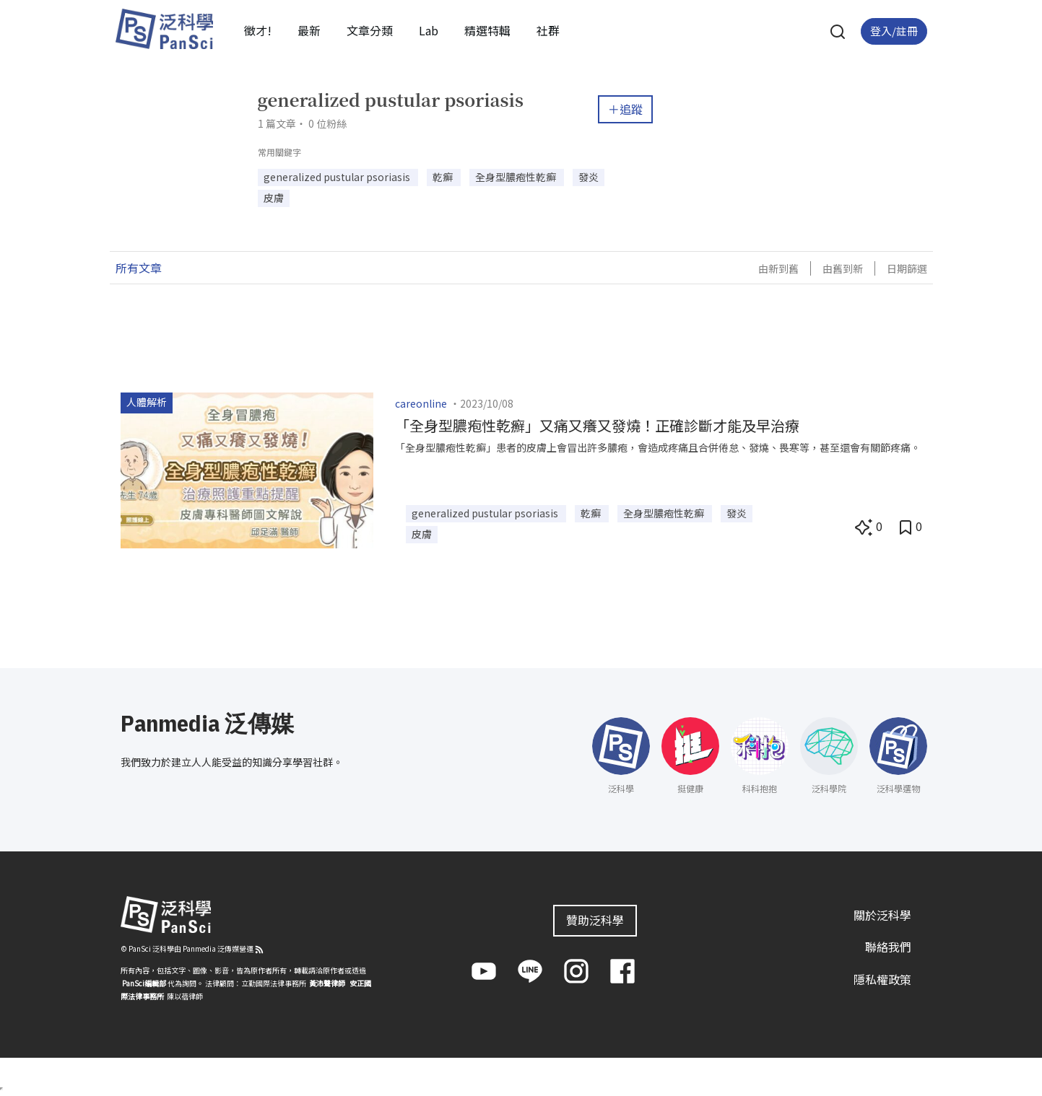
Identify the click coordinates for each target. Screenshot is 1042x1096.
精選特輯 (487, 30)
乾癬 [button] (444, 177)
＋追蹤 (625, 109)
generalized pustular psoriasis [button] (338, 177)
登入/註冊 (894, 30)
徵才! (258, 30)
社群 (548, 30)
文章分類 (370, 30)
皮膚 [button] (274, 197)
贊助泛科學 (595, 920)
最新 (309, 30)
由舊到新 (842, 268)
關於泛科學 (882, 915)
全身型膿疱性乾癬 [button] (516, 177)
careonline (421, 403)
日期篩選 (907, 268)
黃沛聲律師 (327, 983)
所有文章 (139, 267)
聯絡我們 (888, 946)
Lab (428, 30)
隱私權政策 (882, 979)
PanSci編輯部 (144, 983)
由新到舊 (778, 268)
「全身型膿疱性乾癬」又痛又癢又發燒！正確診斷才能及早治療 (597, 425)
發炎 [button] (588, 177)
